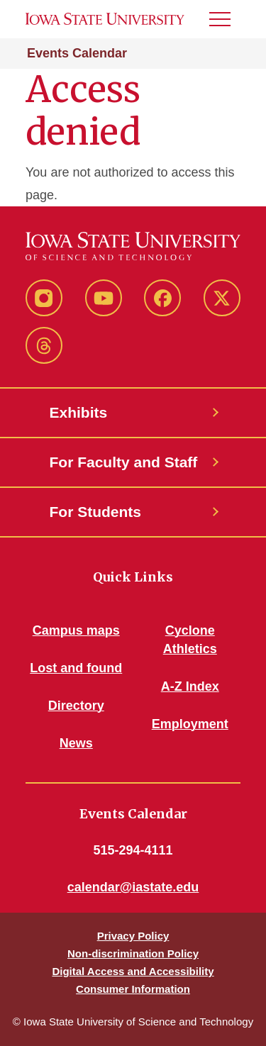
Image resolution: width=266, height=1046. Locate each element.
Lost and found (76, 668)
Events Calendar (77, 53)
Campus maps (76, 630)
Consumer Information (133, 989)
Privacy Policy (133, 936)
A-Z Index (190, 686)
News (76, 743)
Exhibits (79, 412)
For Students (96, 511)
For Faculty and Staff (124, 462)
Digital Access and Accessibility (133, 971)
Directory (76, 706)
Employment (190, 724)
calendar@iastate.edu (133, 887)
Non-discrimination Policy (133, 953)
